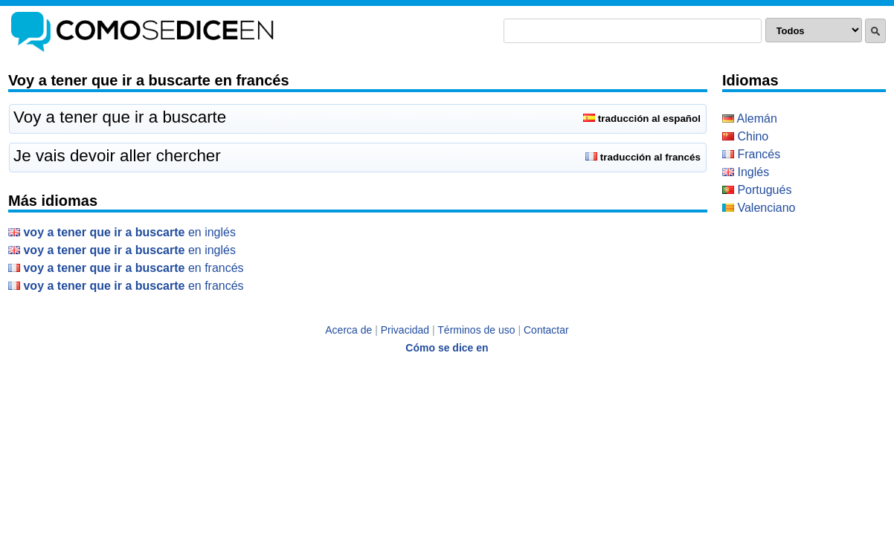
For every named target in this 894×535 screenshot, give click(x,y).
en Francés (126, 268)
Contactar (546, 330)
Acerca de (348, 330)
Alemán (749, 118)
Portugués (756, 190)
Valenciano (758, 207)
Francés (751, 154)
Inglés (745, 172)
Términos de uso (476, 330)
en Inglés (122, 232)
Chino (745, 136)
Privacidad (405, 330)
